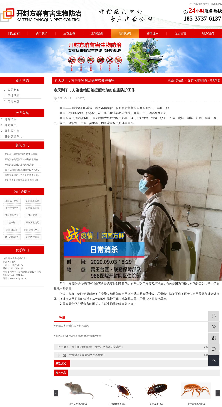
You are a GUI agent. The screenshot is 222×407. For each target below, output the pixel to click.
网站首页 (14, 33)
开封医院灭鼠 (32, 237)
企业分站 (194, 4)
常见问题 (13, 101)
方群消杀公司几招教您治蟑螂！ (87, 355)
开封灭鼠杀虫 (13, 136)
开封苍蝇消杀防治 (32, 229)
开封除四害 (60, 325)
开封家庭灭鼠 (32, 208)
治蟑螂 (12, 222)
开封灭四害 (12, 130)
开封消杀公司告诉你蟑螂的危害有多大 (23, 159)
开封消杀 (10, 119)
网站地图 (204, 4)
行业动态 (13, 95)
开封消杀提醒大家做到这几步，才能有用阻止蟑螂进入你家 (23, 164)
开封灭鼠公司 (32, 222)
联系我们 (208, 33)
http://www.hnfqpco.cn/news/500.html (83, 336)
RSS (213, 4)
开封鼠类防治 (32, 201)
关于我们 (42, 33)
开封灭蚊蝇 (83, 325)
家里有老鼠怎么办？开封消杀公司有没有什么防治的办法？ (23, 175)
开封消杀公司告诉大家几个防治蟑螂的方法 (23, 180)
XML (219, 4)
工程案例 (97, 33)
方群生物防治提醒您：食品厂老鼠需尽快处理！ (96, 346)
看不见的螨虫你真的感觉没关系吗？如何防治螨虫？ (23, 170)
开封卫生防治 (11, 215)
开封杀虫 (10, 125)
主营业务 (69, 33)
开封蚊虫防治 (11, 208)
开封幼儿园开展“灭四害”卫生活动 (21, 154)
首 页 (191, 80)
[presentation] (56, 393)
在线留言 (180, 33)
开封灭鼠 (32, 215)
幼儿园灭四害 (11, 237)
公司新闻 (13, 89)
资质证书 (153, 33)
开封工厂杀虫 (11, 201)
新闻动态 (125, 33)
